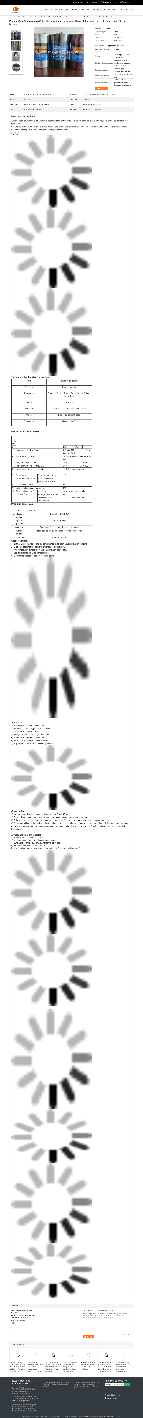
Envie (127, 1385)
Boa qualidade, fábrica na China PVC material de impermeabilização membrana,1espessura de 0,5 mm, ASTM (86, 1385)
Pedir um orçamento (108, 2)
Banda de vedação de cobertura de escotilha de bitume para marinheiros (88, 1365)
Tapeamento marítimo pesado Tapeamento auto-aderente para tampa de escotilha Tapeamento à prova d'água (105, 1367)
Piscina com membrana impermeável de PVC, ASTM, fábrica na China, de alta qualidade (56, 1384)
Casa (44, 10)
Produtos (55, 10)
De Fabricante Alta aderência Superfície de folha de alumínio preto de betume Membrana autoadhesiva (18, 1366)
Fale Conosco (127, 10)
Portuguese (128, 1)
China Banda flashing (47, 1416)
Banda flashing (28, 17)
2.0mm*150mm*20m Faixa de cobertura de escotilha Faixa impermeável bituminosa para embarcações (123, 1367)
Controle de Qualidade (104, 10)
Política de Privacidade (30, 1416)
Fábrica (85, 10)
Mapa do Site (116, 1395)
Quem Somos (71, 10)
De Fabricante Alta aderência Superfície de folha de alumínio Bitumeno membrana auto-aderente (53, 1366)
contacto (102, 88)
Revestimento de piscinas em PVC (21, 1382)
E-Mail (107, 1395)
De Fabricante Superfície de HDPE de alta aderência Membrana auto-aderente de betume (35, 1366)
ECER (118, 1416)
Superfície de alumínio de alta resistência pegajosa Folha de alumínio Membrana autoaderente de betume (70, 1367)
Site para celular (111, 1398)
